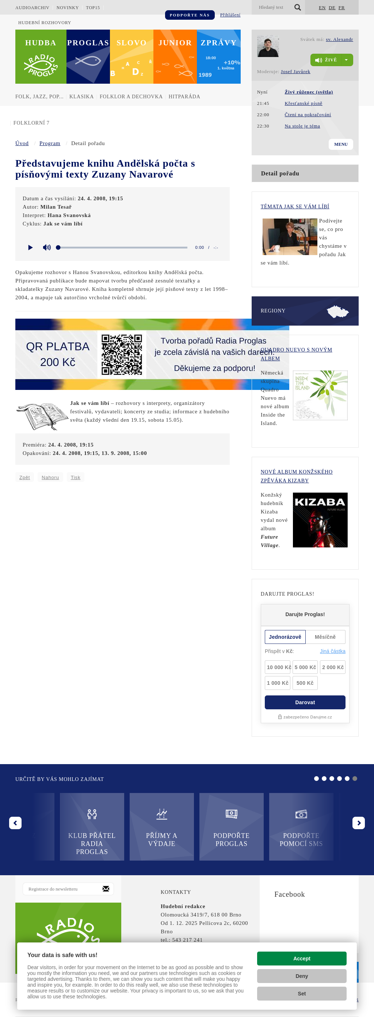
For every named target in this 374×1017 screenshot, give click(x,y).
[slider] (122, 247)
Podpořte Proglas (187, 827)
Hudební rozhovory (44, 22)
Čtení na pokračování (308, 114)
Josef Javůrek (295, 71)
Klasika (81, 96)
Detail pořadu (280, 173)
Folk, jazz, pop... (39, 96)
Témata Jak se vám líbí (295, 206)
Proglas (88, 42)
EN (322, 7)
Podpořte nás (190, 15)
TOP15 (93, 7)
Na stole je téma (302, 126)
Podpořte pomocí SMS (257, 827)
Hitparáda (185, 96)
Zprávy (219, 42)
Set (302, 994)
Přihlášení (230, 15)
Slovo (132, 42)
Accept (301, 958)
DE (332, 7)
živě (326, 60)
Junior (175, 42)
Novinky (68, 7)
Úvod (22, 143)
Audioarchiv (32, 7)
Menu (341, 144)
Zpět (24, 477)
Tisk (76, 477)
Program (49, 143)
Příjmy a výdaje (117, 827)
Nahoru (50, 477)
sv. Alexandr (339, 39)
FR (342, 7)
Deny (301, 976)
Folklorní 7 (32, 123)
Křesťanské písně (304, 103)
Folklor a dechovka (131, 96)
